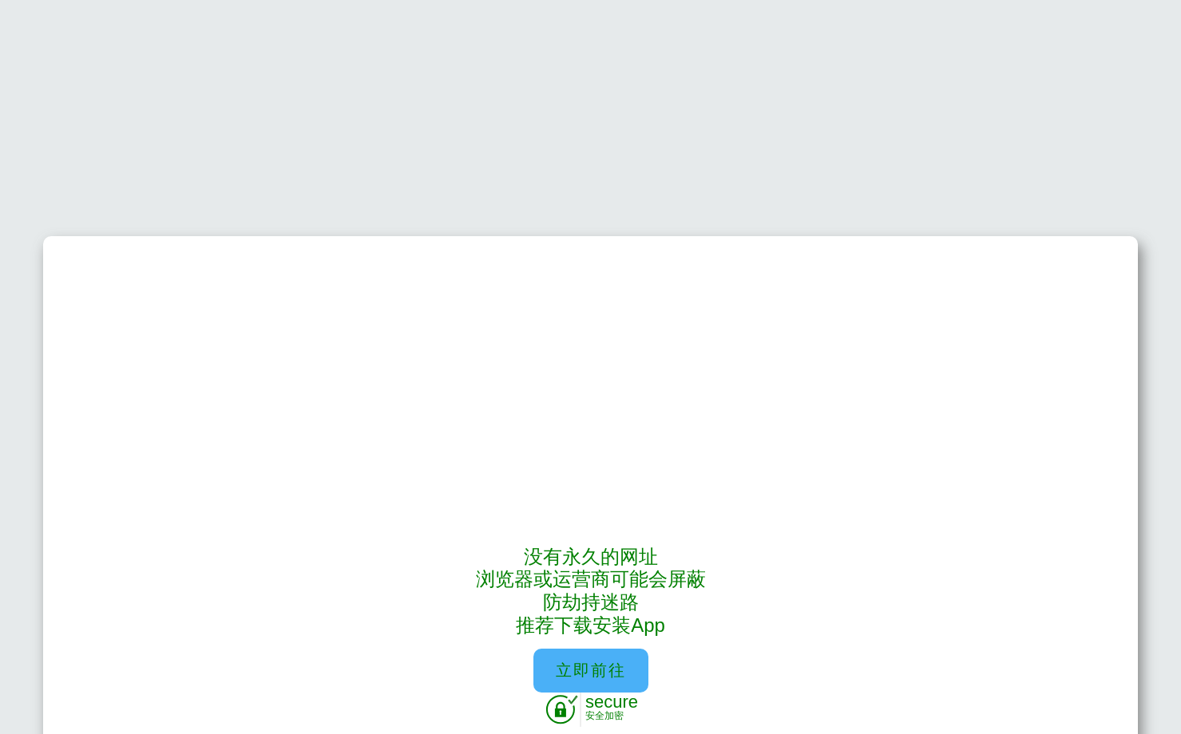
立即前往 (591, 670)
